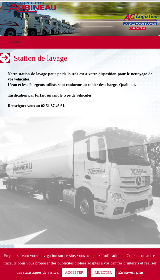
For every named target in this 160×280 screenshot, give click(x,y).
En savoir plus (130, 272)
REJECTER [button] (103, 272)
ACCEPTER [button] (74, 272)
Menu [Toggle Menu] (13, 42)
